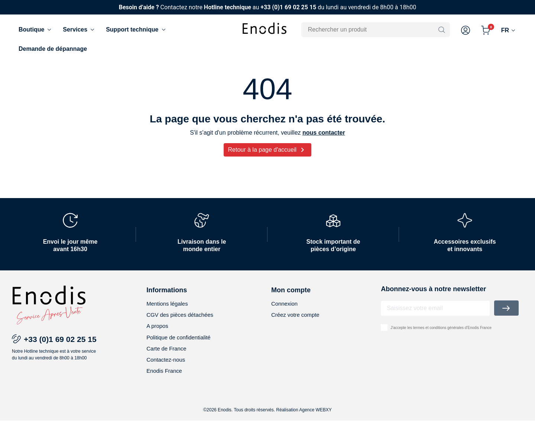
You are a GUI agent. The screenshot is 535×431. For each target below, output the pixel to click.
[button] (465, 30)
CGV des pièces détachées (182, 322)
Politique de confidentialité (180, 345)
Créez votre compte (297, 322)
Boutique (35, 29)
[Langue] (508, 30)
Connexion (285, 310)
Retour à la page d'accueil (267, 155)
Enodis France (165, 381)
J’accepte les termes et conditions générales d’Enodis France (441, 334)
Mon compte (291, 296)
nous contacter (323, 138)
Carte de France (167, 357)
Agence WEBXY (315, 420)
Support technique (136, 29)
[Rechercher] (370, 29)
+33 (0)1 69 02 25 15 (288, 7)
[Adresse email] (435, 314)
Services (79, 29)
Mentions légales (168, 310)
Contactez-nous (167, 369)
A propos (158, 333)
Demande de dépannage (53, 49)
